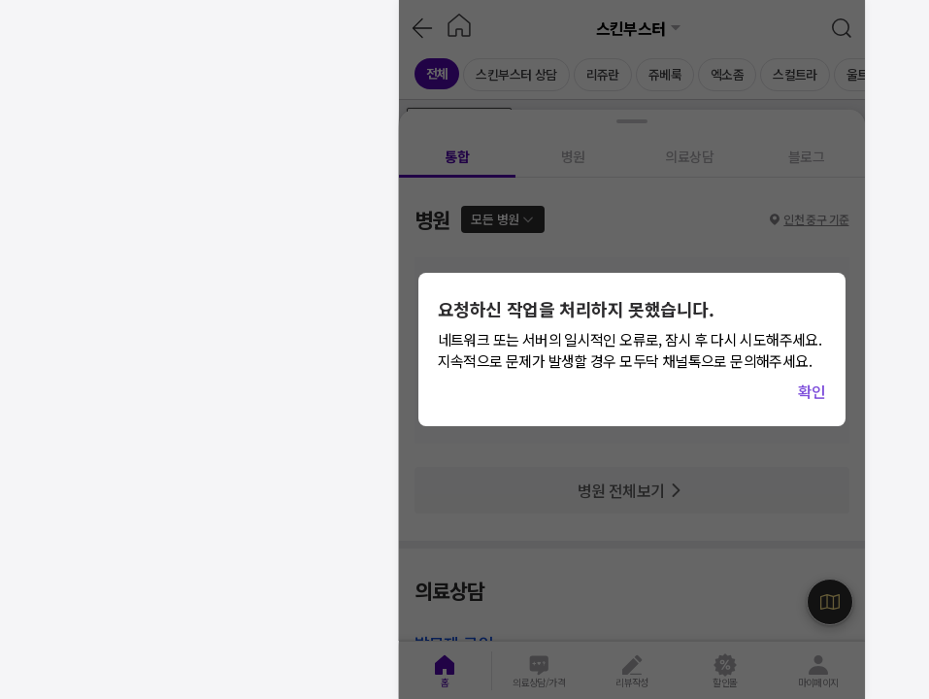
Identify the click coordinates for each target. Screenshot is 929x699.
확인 (812, 391)
